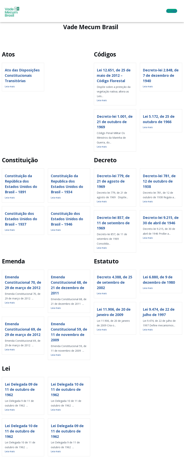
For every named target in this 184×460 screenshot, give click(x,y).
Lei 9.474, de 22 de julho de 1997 (159, 312)
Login (171, 11)
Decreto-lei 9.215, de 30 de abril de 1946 (161, 220)
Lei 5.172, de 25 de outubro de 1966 (159, 119)
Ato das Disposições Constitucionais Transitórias (22, 75)
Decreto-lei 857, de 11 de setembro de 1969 (113, 223)
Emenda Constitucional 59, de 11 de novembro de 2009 (69, 331)
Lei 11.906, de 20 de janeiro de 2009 (114, 312)
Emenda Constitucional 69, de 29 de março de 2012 (23, 329)
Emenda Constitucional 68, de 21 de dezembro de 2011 (69, 284)
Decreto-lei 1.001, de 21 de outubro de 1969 (115, 122)
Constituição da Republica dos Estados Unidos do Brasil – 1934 (67, 183)
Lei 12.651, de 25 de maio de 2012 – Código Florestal (114, 75)
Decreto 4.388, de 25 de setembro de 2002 (114, 282)
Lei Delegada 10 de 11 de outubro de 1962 (67, 389)
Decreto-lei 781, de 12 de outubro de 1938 (159, 181)
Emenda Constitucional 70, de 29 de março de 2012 (23, 282)
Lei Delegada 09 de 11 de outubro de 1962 (21, 389)
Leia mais (10, 86)
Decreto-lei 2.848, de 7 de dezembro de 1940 (161, 75)
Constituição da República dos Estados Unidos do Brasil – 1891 (21, 183)
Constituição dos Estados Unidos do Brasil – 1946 (67, 219)
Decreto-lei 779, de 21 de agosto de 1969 (113, 181)
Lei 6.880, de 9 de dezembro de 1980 (159, 279)
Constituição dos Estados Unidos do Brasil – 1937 (21, 219)
